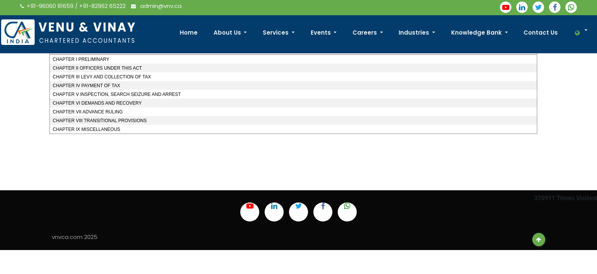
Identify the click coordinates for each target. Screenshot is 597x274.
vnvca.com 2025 (74, 237)
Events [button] (321, 33)
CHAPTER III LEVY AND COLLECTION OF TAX (102, 77)
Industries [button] (415, 33)
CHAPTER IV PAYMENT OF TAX (86, 85)
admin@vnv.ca (156, 6)
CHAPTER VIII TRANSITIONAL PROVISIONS (100, 120)
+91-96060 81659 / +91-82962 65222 (73, 6)
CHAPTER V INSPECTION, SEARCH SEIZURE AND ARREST (117, 94)
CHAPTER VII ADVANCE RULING (88, 112)
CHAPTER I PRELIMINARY (81, 59)
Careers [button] (365, 33)
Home (189, 33)
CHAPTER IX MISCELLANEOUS (86, 129)
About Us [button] (228, 33)
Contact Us (541, 33)
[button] (578, 32)
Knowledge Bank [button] (477, 33)
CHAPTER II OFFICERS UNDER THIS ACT (97, 68)
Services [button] (276, 33)
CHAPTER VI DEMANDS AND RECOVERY (97, 103)
